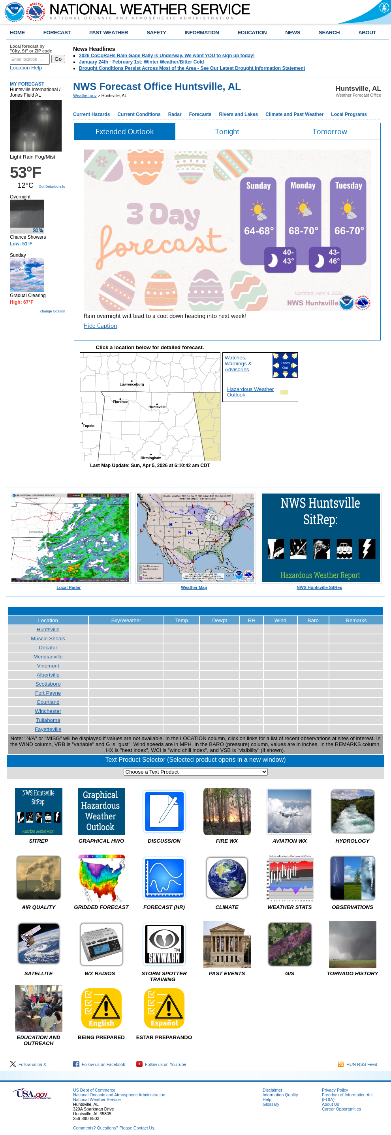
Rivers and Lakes (238, 114)
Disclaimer (272, 1090)
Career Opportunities (341, 1109)
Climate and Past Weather (294, 114)
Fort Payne (48, 693)
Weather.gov (85, 95)
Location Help (26, 68)
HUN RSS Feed (357, 1064)
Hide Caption (100, 325)
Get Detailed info (52, 187)
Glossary (271, 1104)
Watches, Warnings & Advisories (238, 363)
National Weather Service (97, 1099)
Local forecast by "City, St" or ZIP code (31, 48)
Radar (175, 114)
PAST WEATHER (108, 33)
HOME (17, 33)
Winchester (48, 711)
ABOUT (367, 33)
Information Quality (280, 1094)
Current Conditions (138, 114)
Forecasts (200, 114)
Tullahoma (48, 720)
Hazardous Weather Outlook (250, 391)
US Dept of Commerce (94, 1090)
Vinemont (48, 666)
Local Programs (349, 114)
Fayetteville (48, 729)
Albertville (48, 675)
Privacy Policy (335, 1090)
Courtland (48, 702)
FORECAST (57, 33)
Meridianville (48, 657)
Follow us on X (28, 1064)
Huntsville (48, 629)
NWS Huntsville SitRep (321, 585)
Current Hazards (91, 114)
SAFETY (156, 33)
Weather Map (195, 585)
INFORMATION (202, 33)
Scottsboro (48, 684)
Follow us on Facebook (99, 1064)
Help (267, 1099)
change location (52, 311)
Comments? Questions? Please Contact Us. (114, 1128)
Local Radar (70, 585)
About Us (330, 1104)
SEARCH (329, 33)
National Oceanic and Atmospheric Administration (119, 1094)
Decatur (48, 648)
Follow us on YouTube (161, 1064)
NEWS (292, 33)
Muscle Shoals (48, 638)
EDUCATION (252, 33)
